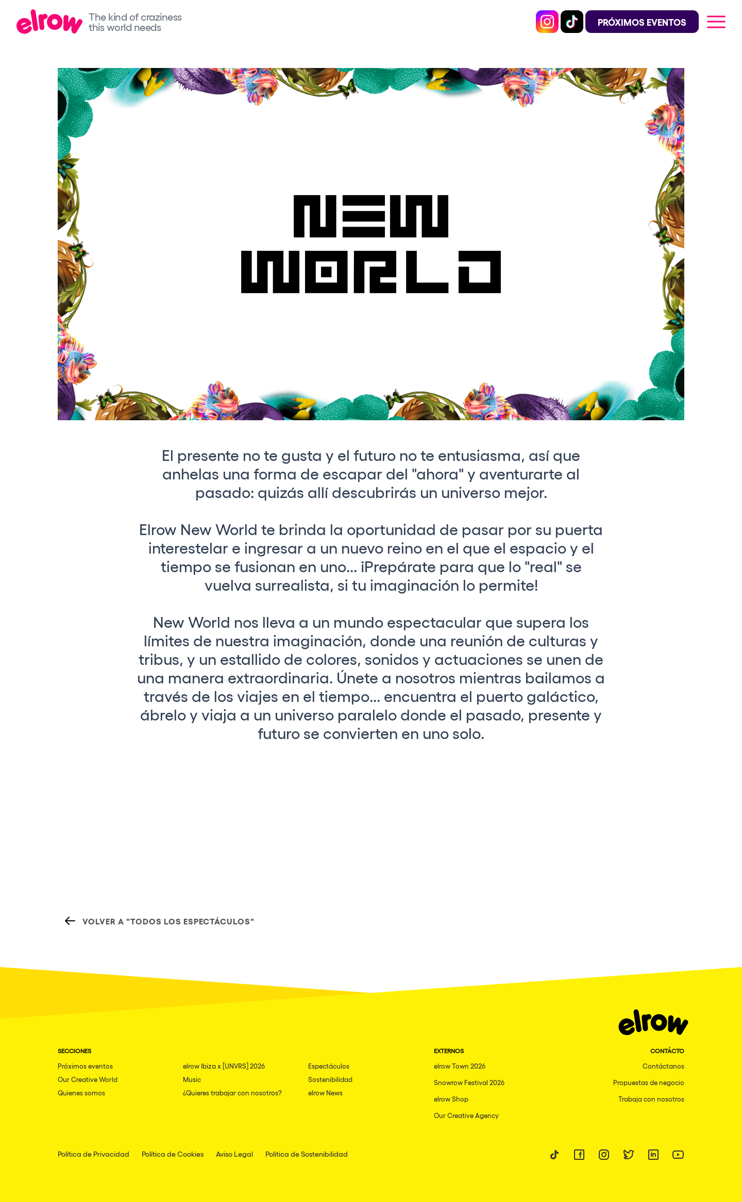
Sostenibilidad (330, 1079)
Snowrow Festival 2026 (469, 1082)
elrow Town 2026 (459, 1066)
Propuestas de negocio (648, 1082)
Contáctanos (663, 1066)
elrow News (325, 1092)
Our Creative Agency (466, 1115)
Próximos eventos (85, 1066)
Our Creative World (87, 1079)
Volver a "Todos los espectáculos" (159, 921)
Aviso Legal (234, 1153)
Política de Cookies (173, 1153)
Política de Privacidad (93, 1153)
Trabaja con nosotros (651, 1099)
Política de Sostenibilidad (306, 1153)
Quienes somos (81, 1092)
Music (192, 1079)
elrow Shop (451, 1099)
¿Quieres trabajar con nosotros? (232, 1092)
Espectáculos (328, 1066)
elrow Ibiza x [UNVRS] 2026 (224, 1066)
